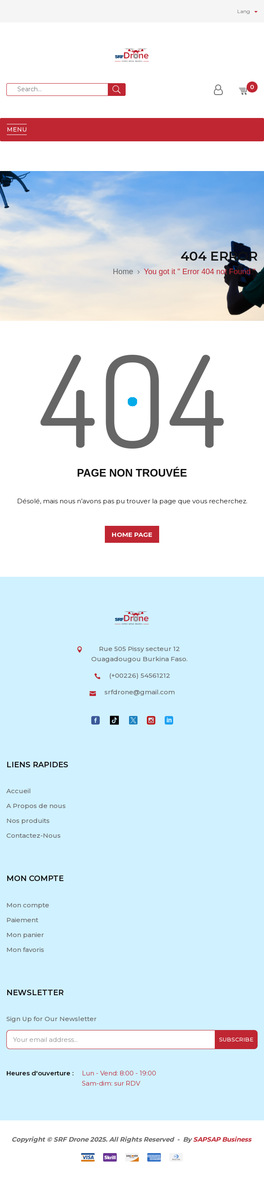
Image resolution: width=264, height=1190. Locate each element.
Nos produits (28, 821)
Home (123, 271)
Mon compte (27, 905)
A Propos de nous (36, 806)
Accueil (19, 791)
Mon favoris (25, 950)
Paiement (22, 920)
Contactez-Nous (33, 835)
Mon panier (25, 935)
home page (132, 534)
